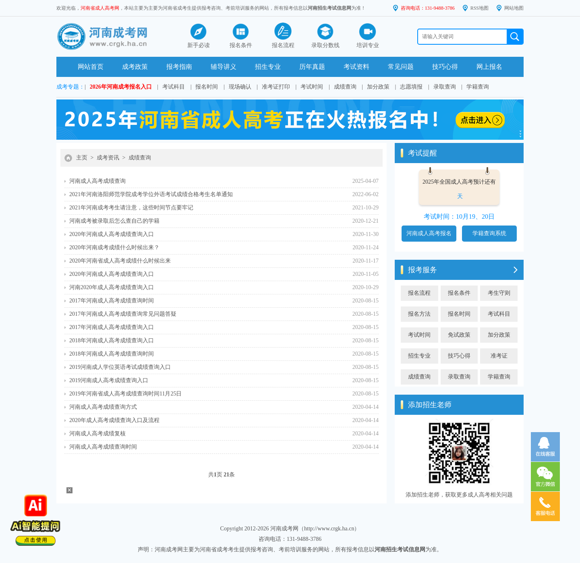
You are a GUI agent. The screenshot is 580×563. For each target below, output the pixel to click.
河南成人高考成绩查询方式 (103, 407)
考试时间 (311, 87)
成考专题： (70, 87)
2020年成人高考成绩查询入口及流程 (114, 420)
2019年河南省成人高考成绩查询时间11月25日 (125, 394)
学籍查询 (477, 87)
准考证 (499, 356)
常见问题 (401, 66)
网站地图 (514, 8)
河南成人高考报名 (429, 233)
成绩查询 (345, 87)
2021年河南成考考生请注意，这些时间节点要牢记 (131, 208)
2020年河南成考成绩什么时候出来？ (114, 247)
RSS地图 (479, 8)
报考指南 (179, 66)
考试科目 (173, 87)
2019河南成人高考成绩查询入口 (108, 380)
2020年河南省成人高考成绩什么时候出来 (120, 261)
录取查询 (444, 87)
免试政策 (459, 335)
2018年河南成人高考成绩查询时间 (111, 354)
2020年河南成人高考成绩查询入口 (111, 234)
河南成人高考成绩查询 (97, 181)
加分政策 (378, 87)
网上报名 (489, 66)
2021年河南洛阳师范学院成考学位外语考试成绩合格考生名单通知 (151, 194)
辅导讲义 (223, 66)
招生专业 (268, 66)
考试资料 (356, 66)
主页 (81, 158)
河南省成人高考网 (100, 8)
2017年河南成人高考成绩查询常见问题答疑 (122, 314)
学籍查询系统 (489, 233)
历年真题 (312, 66)
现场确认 (240, 87)
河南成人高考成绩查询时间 (103, 447)
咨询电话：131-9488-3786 (428, 8)
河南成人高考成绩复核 (97, 434)
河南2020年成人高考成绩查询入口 (111, 287)
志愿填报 (411, 87)
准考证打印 (276, 87)
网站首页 (91, 66)
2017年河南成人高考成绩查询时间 (111, 301)
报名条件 (459, 293)
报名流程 (419, 293)
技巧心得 (445, 66)
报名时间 (206, 87)
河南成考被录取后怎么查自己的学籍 (114, 221)
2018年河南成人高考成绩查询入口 (111, 340)
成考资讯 (108, 158)
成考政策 (135, 66)
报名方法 (419, 314)
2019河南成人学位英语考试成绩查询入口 (120, 367)
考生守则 (499, 293)
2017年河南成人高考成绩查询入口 (111, 327)
